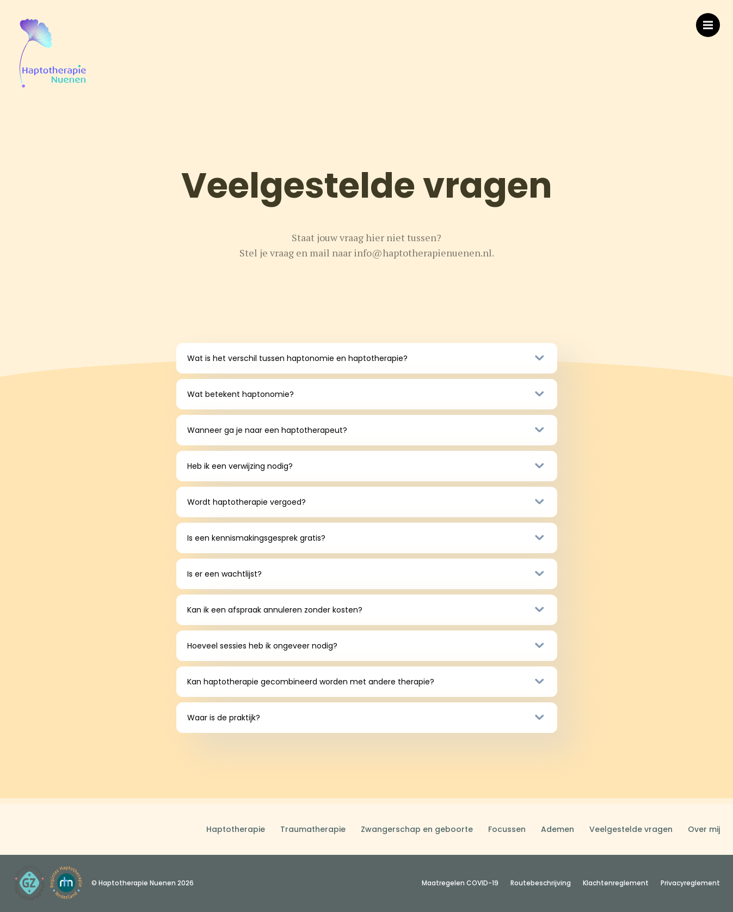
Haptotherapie (235, 829)
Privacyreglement (690, 883)
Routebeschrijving (540, 883)
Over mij (704, 829)
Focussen (507, 829)
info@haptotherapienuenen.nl (423, 252)
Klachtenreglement (616, 883)
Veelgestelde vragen (631, 829)
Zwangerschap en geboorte (417, 829)
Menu (711, 19)
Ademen (557, 829)
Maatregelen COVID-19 (460, 883)
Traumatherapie (313, 829)
